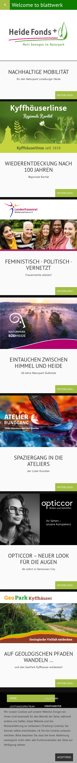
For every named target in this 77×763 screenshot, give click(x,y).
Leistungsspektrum (22, 706)
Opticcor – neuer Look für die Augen (38, 558)
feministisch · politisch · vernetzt (38, 264)
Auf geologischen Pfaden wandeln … (38, 656)
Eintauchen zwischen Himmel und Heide (39, 362)
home (13, 698)
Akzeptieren (64, 757)
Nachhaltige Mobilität (38, 71)
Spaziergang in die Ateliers (38, 460)
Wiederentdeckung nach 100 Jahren (38, 166)
